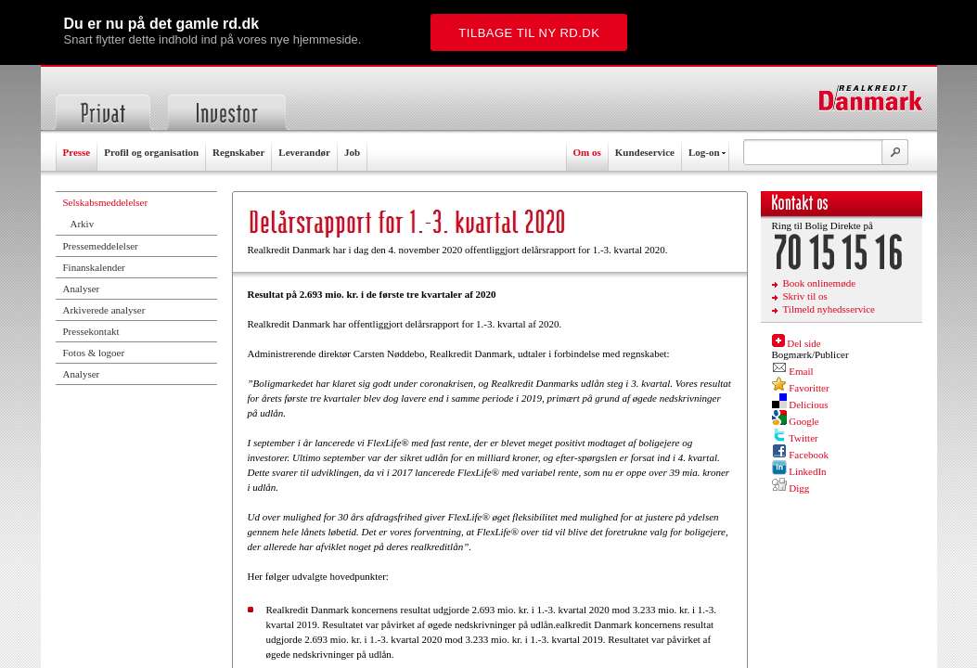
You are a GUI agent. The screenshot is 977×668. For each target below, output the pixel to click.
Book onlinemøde (819, 283)
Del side (803, 343)
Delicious (808, 404)
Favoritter (809, 387)
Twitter (803, 437)
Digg (799, 488)
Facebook (809, 454)
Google (803, 421)
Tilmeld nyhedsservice (829, 309)
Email (801, 371)
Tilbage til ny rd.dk (528, 33)
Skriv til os (805, 296)
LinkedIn (807, 471)
